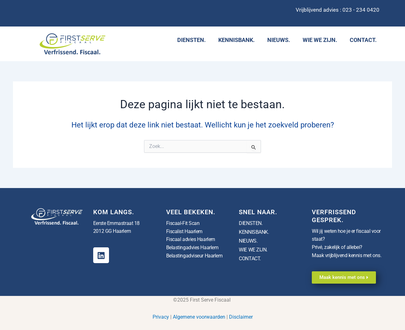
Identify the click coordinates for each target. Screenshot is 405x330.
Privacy (161, 317)
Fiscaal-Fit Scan (183, 223)
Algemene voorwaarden (199, 317)
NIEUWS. (278, 40)
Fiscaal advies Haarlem (190, 239)
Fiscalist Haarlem (184, 231)
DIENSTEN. (191, 40)
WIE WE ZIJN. (320, 40)
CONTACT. (363, 40)
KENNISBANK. (236, 40)
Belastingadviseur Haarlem (194, 255)
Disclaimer (241, 317)
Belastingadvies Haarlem (192, 247)
